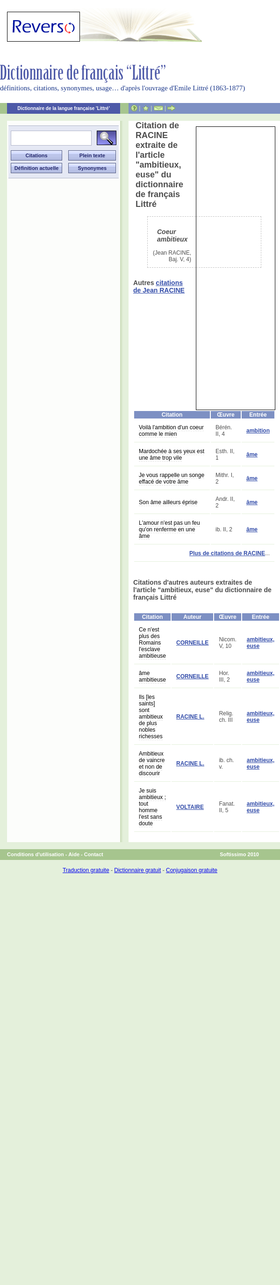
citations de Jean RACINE (159, 286)
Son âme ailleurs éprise (168, 502)
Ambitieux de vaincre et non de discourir (152, 763)
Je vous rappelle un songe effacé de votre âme (171, 478)
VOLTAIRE (190, 807)
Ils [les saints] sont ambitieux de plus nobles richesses (151, 717)
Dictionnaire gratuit (137, 870)
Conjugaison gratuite (191, 870)
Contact (93, 854)
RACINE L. (190, 716)
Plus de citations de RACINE (227, 553)
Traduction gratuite (86, 870)
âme (252, 454)
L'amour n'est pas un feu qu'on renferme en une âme (169, 529)
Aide (73, 854)
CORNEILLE (192, 642)
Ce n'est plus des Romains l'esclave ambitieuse (152, 642)
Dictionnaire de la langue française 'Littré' (63, 108)
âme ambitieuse (152, 676)
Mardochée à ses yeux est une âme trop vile (171, 454)
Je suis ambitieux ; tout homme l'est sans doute (152, 807)
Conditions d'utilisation (35, 854)
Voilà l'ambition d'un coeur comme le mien (171, 430)
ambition (258, 430)
